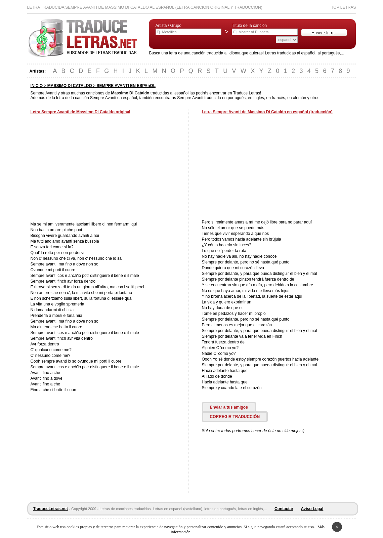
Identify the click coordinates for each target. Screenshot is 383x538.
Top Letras (343, 7)
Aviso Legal (312, 508)
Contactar (283, 508)
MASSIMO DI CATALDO (69, 85)
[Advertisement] (87, 169)
